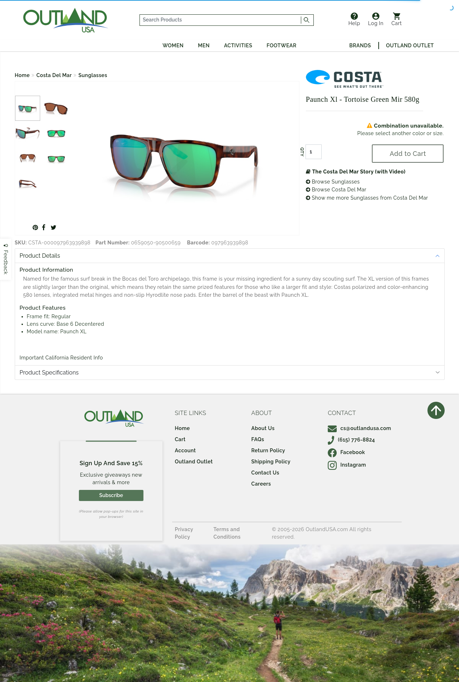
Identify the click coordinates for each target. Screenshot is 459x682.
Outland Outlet (410, 45)
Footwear (282, 45)
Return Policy (268, 450)
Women (173, 45)
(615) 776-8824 (351, 440)
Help (354, 19)
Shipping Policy (270, 461)
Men (204, 45)
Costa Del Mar (54, 75)
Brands (360, 45)
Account (185, 450)
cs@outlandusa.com (359, 428)
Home (22, 75)
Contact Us (265, 473)
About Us (263, 428)
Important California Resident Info (61, 358)
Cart (397, 19)
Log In (375, 19)
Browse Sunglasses (333, 182)
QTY (301, 152)
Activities (238, 45)
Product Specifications (49, 372)
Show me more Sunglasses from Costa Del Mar (367, 198)
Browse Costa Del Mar (336, 189)
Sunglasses (93, 75)
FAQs (257, 439)
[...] (220, 20)
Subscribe (111, 495)
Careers (261, 484)
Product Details (40, 255)
